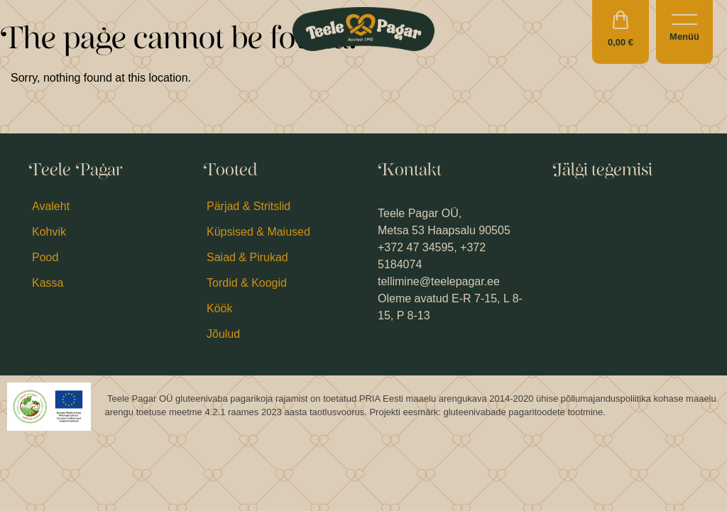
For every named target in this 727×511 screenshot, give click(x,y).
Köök (219, 308)
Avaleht (51, 206)
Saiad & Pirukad (247, 257)
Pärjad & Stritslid (248, 206)
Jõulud (223, 334)
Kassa (47, 283)
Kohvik (49, 232)
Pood (45, 257)
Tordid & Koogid (247, 283)
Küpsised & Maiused (258, 232)
